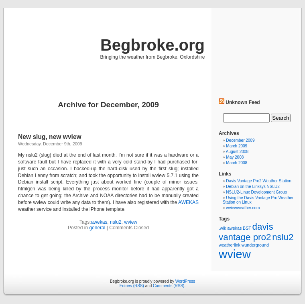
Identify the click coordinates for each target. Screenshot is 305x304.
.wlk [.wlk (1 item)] (222, 228)
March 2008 (236, 163)
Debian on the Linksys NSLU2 (252, 186)
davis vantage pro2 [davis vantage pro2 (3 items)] (246, 232)
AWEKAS (188, 202)
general (97, 228)
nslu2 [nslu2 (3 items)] (282, 237)
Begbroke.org (152, 45)
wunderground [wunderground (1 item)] (255, 245)
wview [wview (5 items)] (235, 254)
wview (130, 222)
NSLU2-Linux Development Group (256, 192)
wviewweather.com (243, 208)
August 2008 (237, 151)
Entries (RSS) (132, 286)
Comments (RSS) (168, 286)
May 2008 (235, 157)
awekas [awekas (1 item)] (234, 228)
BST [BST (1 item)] (247, 228)
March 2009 (236, 146)
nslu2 (116, 222)
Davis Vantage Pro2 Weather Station (258, 181)
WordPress (185, 281)
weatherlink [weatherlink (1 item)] (229, 245)
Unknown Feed (243, 102)
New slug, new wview (49, 136)
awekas (99, 222)
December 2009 (240, 140)
